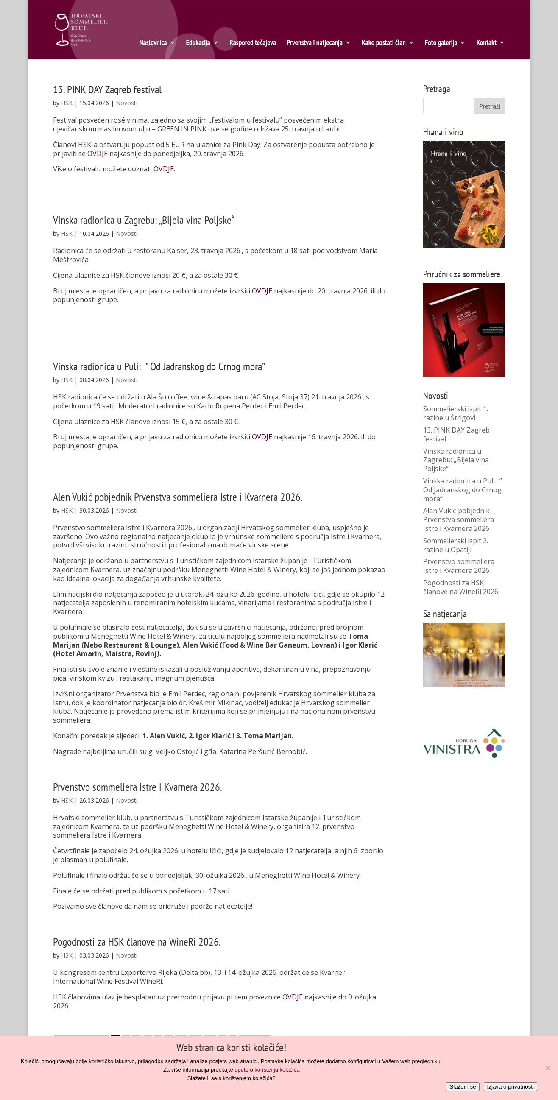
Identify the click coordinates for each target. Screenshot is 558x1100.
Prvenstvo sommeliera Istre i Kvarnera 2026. (137, 787)
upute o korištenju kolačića (266, 1069)
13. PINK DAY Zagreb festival (107, 89)
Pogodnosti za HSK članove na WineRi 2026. (137, 942)
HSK (67, 103)
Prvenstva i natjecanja (315, 43)
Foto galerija (441, 43)
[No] (547, 1068)
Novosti (126, 103)
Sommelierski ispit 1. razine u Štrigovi (455, 413)
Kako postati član (384, 43)
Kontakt (487, 43)
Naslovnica (153, 43)
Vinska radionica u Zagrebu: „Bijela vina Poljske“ (143, 220)
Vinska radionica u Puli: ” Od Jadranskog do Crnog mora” (159, 366)
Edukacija (198, 43)
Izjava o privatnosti (510, 1086)
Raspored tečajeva (252, 43)
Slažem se (462, 1086)
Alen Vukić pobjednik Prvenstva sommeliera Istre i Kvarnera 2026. (178, 497)
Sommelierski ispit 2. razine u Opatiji (455, 545)
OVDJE (97, 153)
